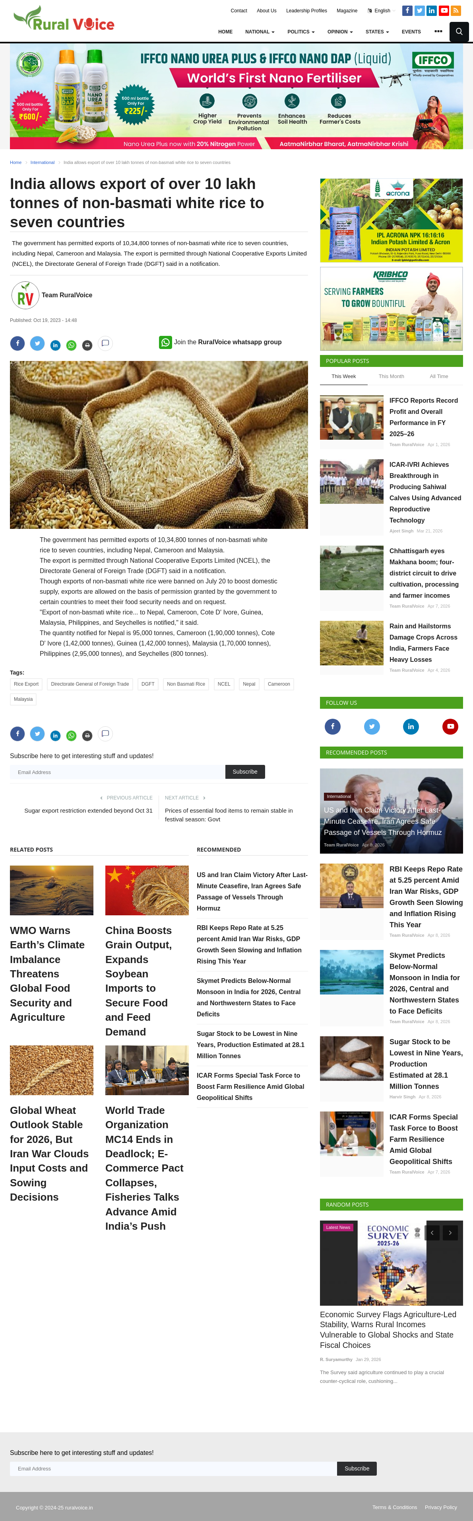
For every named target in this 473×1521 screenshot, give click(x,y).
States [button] (377, 32)
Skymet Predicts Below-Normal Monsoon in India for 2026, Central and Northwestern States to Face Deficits (425, 983)
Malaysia (23, 699)
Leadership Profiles (306, 11)
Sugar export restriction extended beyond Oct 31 (88, 810)
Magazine (347, 11)
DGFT (148, 684)
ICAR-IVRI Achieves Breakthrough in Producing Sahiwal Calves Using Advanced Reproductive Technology (425, 492)
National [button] (260, 32)
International (43, 162)
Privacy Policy (441, 1495)
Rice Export (26, 684)
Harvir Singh (402, 1096)
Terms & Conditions (394, 1495)
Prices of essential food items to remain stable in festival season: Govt (229, 815)
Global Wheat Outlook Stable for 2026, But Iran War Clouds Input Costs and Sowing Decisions (49, 1153)
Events (411, 32)
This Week (343, 376)
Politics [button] (301, 32)
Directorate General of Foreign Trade (90, 684)
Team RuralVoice (67, 295)
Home (225, 32)
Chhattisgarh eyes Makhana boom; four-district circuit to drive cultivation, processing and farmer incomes (424, 573)
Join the (220, 342)
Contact (239, 11)
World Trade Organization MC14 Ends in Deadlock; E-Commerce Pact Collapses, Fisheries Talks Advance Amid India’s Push (144, 1168)
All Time (439, 376)
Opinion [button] (340, 32)
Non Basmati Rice (186, 684)
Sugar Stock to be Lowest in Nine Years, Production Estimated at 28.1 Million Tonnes (250, 1044)
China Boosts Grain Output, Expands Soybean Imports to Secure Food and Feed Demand (138, 981)
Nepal (249, 684)
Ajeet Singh (402, 530)
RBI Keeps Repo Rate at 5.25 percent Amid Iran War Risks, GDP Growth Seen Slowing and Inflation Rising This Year (426, 897)
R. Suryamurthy (336, 1347)
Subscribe (245, 771)
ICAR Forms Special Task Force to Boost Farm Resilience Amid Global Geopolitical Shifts (250, 1086)
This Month (391, 376)
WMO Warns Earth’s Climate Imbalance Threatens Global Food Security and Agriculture (47, 973)
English (381, 11)
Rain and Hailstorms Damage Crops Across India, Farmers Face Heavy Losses (423, 643)
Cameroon (279, 684)
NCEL (224, 684)
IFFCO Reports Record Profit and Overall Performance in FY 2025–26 (424, 417)
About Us (266, 11)
